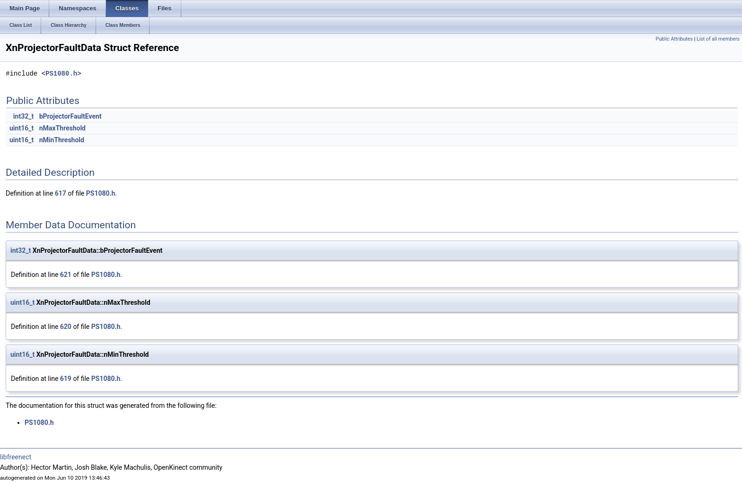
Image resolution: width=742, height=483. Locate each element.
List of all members (718, 39)
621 (65, 274)
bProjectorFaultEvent (70, 116)
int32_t (23, 116)
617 (60, 193)
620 (65, 326)
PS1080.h (61, 73)
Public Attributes (674, 39)
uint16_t (21, 128)
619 (65, 378)
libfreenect (15, 457)
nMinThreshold (61, 140)
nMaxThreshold (62, 128)
